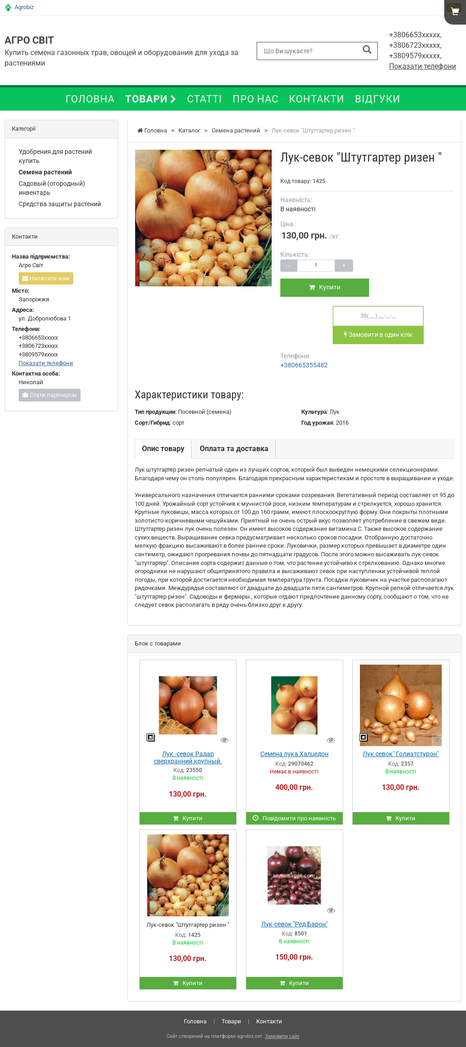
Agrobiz (24, 7)
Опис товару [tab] (163, 448)
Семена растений (45, 172)
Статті (204, 99)
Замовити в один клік (378, 334)
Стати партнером (49, 394)
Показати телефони (422, 66)
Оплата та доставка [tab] (234, 448)
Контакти (316, 99)
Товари (151, 99)
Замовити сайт (282, 1036)
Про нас (256, 99)
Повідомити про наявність (294, 818)
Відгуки (377, 99)
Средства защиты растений (60, 204)
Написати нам (46, 278)
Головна (90, 99)
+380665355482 (304, 365)
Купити (326, 287)
